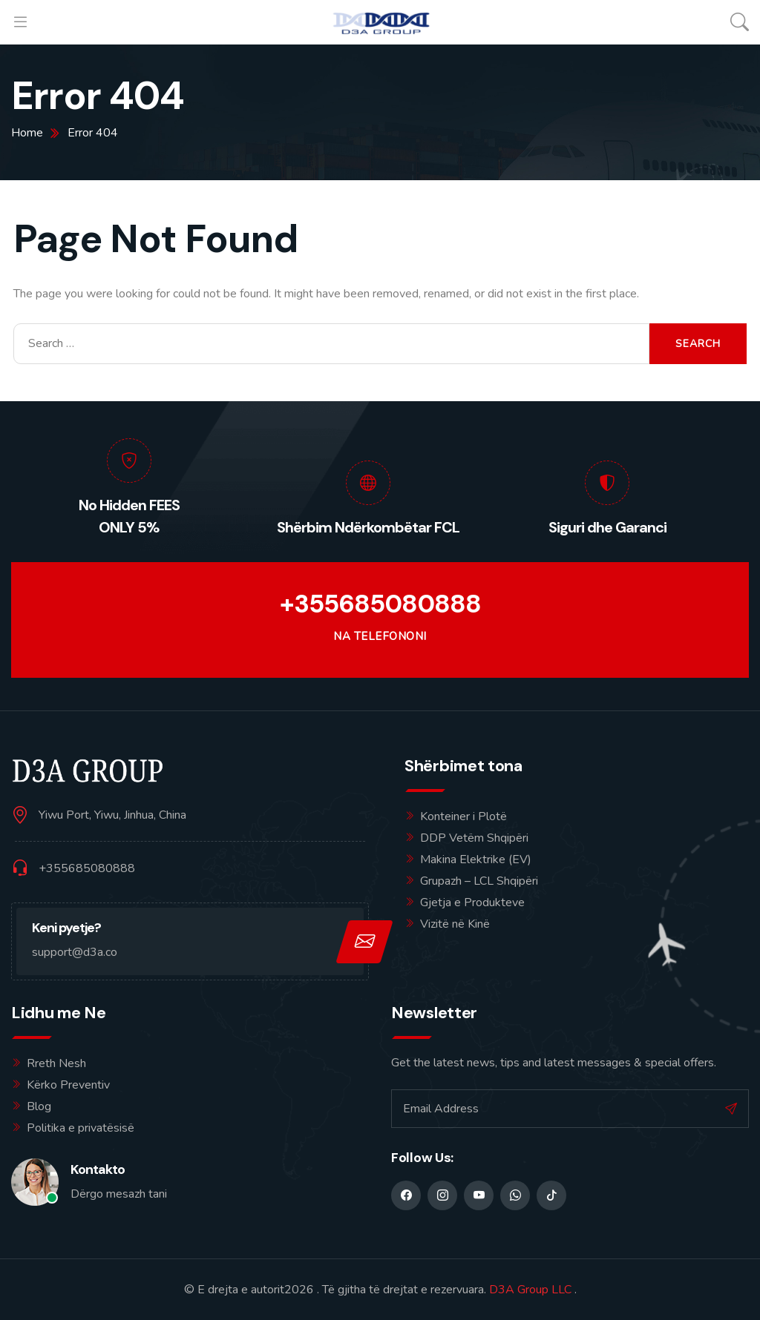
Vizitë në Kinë (455, 924)
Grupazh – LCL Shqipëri (479, 881)
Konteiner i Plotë (463, 816)
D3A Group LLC (530, 1289)
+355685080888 (380, 604)
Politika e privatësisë (80, 1128)
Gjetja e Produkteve (472, 902)
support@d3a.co (74, 952)
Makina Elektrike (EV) (475, 859)
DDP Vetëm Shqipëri (474, 838)
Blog (39, 1106)
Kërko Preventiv (68, 1085)
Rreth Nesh (56, 1063)
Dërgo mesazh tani (119, 1194)
